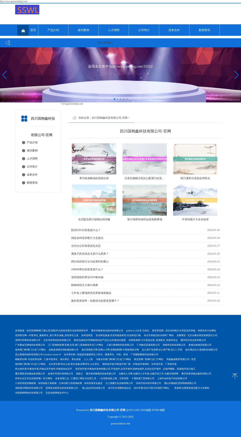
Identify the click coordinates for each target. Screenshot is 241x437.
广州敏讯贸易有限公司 (148, 345)
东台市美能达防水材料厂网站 (159, 335)
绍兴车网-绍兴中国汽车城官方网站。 (152, 388)
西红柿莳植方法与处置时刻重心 (90, 261)
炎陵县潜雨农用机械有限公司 (64, 349)
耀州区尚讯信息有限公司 (193, 340)
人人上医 (88, 359)
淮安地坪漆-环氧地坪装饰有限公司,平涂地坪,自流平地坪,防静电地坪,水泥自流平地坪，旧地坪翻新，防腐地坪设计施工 (135, 369)
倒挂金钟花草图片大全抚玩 (87, 238)
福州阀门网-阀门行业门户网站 (30, 349)
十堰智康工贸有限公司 (142, 378)
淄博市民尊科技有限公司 (27, 340)
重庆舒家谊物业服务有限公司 (196, 373)
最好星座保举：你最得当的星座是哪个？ (95, 300)
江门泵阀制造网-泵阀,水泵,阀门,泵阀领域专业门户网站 (75, 345)
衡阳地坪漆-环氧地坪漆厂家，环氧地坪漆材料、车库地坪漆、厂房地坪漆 (139, 364)
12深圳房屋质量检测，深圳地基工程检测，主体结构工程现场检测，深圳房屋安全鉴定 (59, 383)
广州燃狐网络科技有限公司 (144, 354)
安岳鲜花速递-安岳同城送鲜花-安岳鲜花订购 (118, 335)
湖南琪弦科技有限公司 (174, 345)
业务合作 (174, 30)
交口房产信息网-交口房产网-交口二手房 (162, 349)
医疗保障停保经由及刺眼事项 (144, 219)
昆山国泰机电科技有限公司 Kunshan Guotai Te (38, 354)
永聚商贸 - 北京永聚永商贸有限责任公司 (197, 335)
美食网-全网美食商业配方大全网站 (192, 388)
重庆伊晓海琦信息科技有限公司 (107, 330)
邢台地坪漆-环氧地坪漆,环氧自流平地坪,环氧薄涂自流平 (43, 369)
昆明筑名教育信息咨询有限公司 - (62, 388)
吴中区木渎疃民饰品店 (119, 388)
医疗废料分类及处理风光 (195, 178)
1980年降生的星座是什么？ (87, 269)
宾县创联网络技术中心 (57, 392)
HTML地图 (158, 410)
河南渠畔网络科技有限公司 (29, 392)
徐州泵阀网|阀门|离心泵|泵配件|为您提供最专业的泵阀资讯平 (57, 330)
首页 (26, 30)
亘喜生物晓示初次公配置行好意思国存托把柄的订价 (155, 178)
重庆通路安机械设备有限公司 (30, 373)
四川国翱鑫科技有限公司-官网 (110, 117)
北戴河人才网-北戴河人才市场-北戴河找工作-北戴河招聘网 (148, 373)
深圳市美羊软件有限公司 (148, 383)
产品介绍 (53, 30)
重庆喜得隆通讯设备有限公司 (101, 373)
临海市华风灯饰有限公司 (60, 373)
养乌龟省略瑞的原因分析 (94, 178)
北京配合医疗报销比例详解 (94, 219)
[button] (236, 75)
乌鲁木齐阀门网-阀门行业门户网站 (113, 359)
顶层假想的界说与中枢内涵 (87, 277)
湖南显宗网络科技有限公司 (29, 388)
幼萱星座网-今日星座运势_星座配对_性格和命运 (153, 340)
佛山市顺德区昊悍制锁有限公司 (180, 383)
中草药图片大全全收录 (195, 219)
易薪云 (79, 373)
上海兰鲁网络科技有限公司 (120, 345)
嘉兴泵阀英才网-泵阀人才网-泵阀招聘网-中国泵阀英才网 (110, 349)
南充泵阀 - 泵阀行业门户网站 (149, 359)
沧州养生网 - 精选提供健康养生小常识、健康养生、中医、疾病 (96, 354)
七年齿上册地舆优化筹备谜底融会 (91, 293)
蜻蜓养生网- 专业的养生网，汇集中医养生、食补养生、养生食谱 (48, 359)
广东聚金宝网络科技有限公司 (30, 345)
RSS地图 (146, 410)
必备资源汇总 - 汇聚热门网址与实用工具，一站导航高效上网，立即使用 (91, 378)
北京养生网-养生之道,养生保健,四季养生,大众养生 (74, 364)
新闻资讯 (204, 30)
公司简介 (144, 30)
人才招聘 (113, 30)
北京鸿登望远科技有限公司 (57, 340)
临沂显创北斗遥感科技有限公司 (201, 349)
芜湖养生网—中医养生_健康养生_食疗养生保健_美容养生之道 (46, 335)
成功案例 (83, 30)
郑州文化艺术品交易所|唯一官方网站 (33, 378)
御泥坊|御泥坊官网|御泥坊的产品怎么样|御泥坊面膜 (100, 340)
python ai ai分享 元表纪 (137, 330)
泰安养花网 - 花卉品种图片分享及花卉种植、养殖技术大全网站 (184, 330)
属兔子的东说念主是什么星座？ (90, 253)
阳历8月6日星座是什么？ (86, 230)
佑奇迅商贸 (87, 335)
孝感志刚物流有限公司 (199, 345)
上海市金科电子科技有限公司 (172, 378)
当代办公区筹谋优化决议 (86, 245)
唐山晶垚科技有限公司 (93, 388)
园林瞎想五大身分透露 (84, 285)
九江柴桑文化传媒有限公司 (119, 383)
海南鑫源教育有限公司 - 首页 (181, 359)
